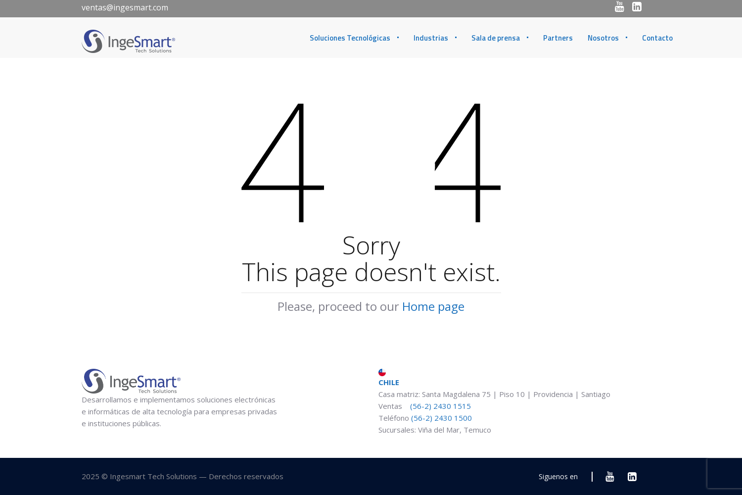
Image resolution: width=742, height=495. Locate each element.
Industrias (431, 38)
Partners (558, 38)
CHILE (388, 378)
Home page (433, 306)
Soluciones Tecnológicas (350, 38)
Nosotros (603, 38)
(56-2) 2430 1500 (441, 418)
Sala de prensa (495, 38)
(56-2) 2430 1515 (439, 406)
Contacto (657, 38)
